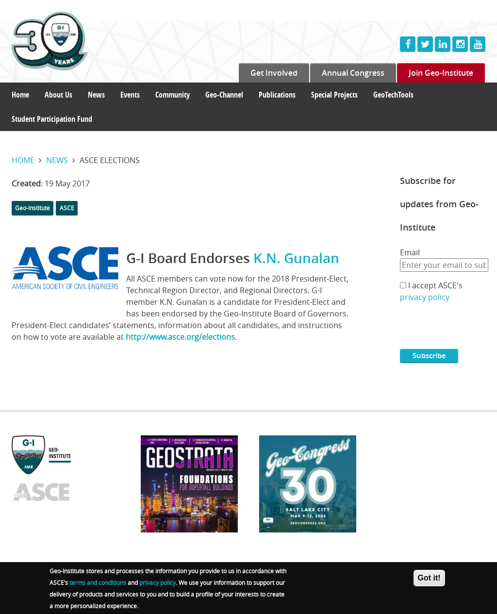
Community (172, 94)
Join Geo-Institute (441, 72)
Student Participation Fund (52, 119)
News (96, 94)
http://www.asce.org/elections (180, 337)
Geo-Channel (224, 94)
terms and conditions (97, 582)
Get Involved (274, 72)
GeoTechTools (393, 94)
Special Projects (334, 94)
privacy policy (424, 297)
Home (20, 94)
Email (410, 252)
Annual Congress (353, 72)
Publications (277, 94)
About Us (58, 94)
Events (130, 94)
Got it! (429, 578)
